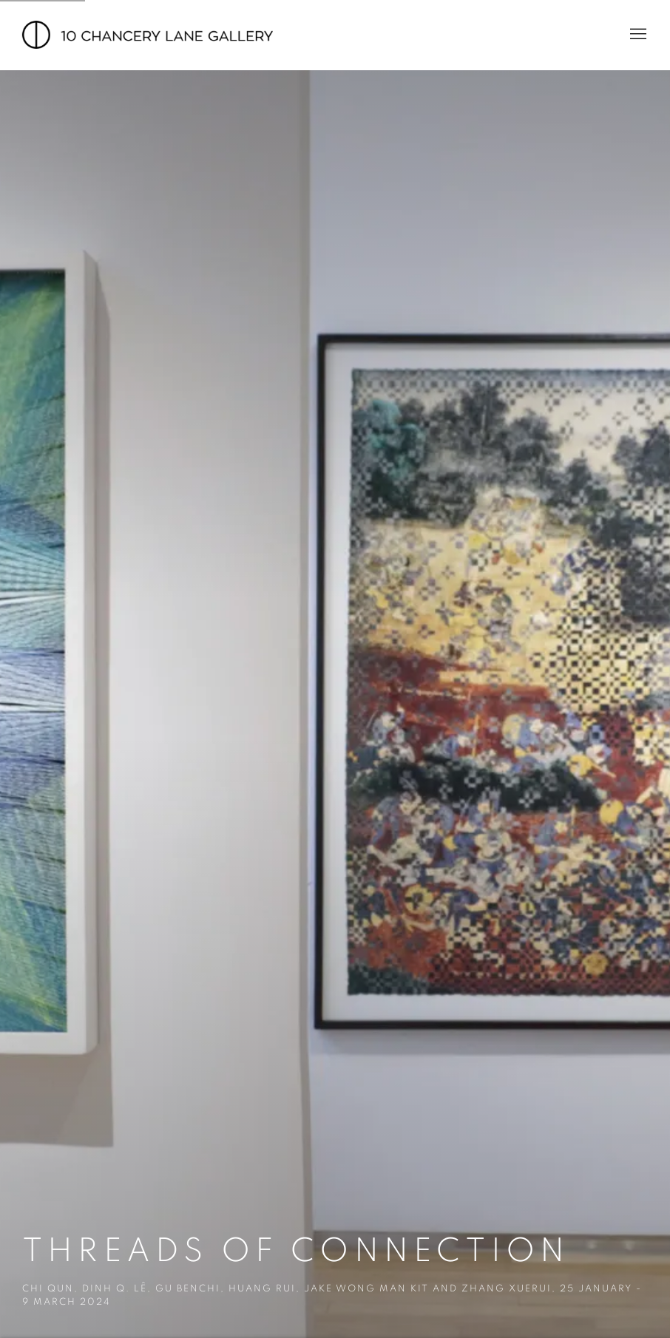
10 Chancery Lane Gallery (148, 35)
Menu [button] (637, 35)
